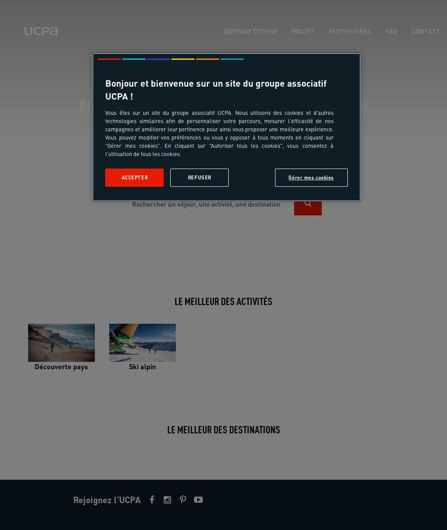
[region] (226, 127)
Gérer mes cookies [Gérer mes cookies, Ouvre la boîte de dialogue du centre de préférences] (311, 177)
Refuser (199, 177)
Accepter (135, 177)
